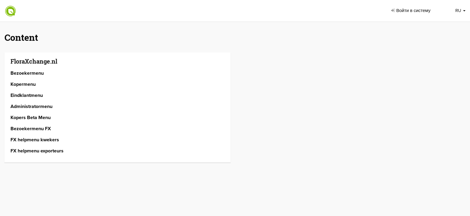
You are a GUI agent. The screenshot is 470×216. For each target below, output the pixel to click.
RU (460, 10)
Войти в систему (410, 10)
